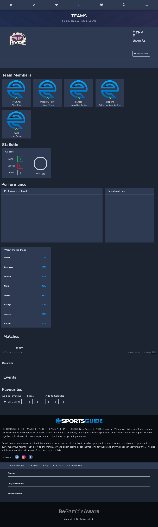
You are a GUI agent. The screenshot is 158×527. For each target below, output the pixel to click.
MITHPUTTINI (47, 101)
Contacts (58, 465)
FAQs (46, 465)
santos (78, 101)
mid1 (16, 133)
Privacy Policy (74, 465)
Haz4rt (110, 101)
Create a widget (16, 465)
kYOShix (16, 101)
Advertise (34, 465)
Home (65, 21)
